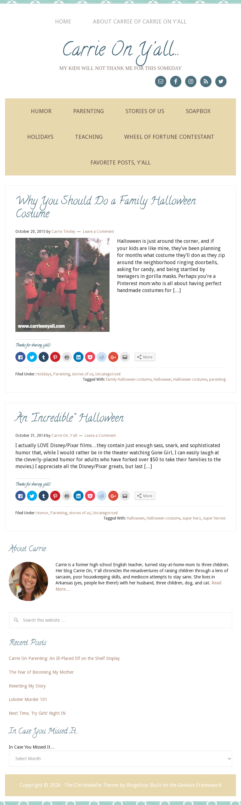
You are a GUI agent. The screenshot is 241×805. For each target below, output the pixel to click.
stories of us (83, 374)
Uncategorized (107, 374)
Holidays (43, 374)
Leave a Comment (98, 231)
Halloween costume (190, 379)
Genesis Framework (200, 785)
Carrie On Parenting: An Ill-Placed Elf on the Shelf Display (64, 658)
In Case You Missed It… (32, 747)
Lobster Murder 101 (28, 699)
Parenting (61, 374)
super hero (191, 518)
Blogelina (137, 785)
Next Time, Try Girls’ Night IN (37, 713)
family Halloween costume (129, 379)
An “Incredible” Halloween (69, 419)
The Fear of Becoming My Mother (41, 672)
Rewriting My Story (27, 685)
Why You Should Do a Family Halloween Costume (105, 208)
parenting (217, 379)
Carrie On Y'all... (121, 51)
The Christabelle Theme (91, 785)
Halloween (162, 379)
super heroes (214, 518)
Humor (42, 513)
